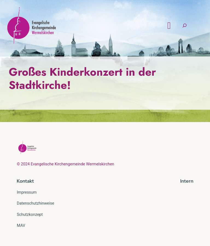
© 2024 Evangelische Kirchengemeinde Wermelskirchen (65, 164)
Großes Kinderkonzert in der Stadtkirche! (82, 78)
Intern (186, 181)
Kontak (24, 181)
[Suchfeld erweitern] (185, 25)
